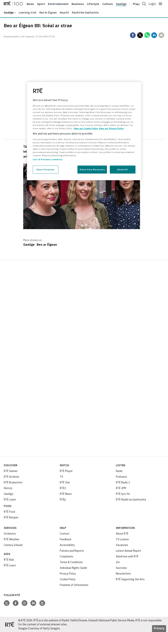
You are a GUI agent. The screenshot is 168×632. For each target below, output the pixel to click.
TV (61, 476)
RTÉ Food (9, 511)
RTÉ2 (63, 488)
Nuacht (64, 12)
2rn (118, 562)
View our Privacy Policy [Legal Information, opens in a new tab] (111, 128)
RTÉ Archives (11, 476)
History (8, 488)
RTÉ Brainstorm (13, 482)
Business (78, 4)
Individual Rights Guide (73, 568)
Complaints (66, 556)
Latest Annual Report (128, 550)
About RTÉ (122, 533)
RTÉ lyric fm (123, 494)
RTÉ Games (11, 471)
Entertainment (58, 4)
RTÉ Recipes (11, 517)
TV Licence (122, 539)
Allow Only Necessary (92, 169)
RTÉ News (66, 494)
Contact (64, 533)
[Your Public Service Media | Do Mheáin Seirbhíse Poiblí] (9, 624)
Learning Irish (27, 12)
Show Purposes (45, 169)
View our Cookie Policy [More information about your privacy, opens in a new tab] (86, 128)
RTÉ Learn (10, 499)
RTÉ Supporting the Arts (130, 579)
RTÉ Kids (9, 559)
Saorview (121, 568)
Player (137, 4)
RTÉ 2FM (121, 488)
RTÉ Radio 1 (123, 482)
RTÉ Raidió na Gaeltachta (131, 499)
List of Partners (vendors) (47, 159)
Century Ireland (13, 545)
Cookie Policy (68, 579)
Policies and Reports (72, 550)
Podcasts (121, 476)
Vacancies (122, 545)
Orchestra (10, 533)
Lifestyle (93, 4)
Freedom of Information (74, 585)
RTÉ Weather (11, 539)
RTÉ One (65, 482)
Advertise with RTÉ (127, 556)
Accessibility (67, 545)
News (30, 4)
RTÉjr (63, 499)
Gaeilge (121, 4)
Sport (41, 4)
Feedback (65, 539)
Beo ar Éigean (48, 12)
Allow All (122, 169)
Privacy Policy (68, 573)
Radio (119, 471)
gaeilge (9, 12)
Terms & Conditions (71, 562)
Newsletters (123, 573)
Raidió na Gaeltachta (85, 12)
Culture (107, 4)
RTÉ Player (66, 471)
